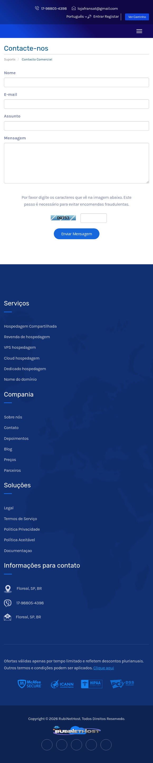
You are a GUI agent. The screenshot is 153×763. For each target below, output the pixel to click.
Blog (8, 448)
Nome (10, 72)
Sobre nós (13, 417)
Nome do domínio (20, 379)
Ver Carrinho (137, 17)
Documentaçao (18, 550)
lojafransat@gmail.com (95, 8)
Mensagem (15, 137)
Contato (11, 427)
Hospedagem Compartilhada (30, 326)
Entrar (96, 16)
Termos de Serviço (20, 518)
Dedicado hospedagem (25, 368)
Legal (8, 507)
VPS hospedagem (20, 347)
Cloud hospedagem (21, 358)
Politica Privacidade (22, 529)
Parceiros (12, 470)
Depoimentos (16, 438)
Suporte (9, 59)
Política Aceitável (19, 539)
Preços (10, 459)
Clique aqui (103, 667)
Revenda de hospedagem (27, 336)
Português (76, 16)
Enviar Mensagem (76, 233)
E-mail (10, 94)
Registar (112, 16)
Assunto (12, 116)
